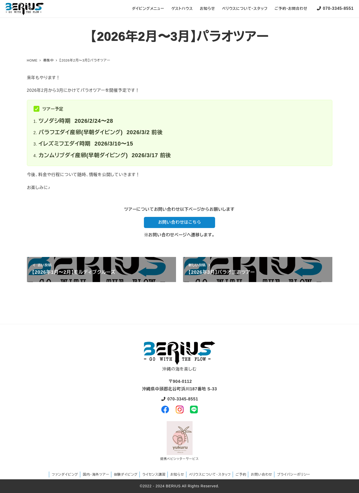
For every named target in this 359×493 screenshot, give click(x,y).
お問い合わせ (261, 474)
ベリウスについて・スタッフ (210, 474)
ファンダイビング (65, 474)
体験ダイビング (126, 474)
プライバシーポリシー (293, 474)
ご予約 (241, 474)
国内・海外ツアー (96, 474)
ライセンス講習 (154, 474)
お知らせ (177, 474)
